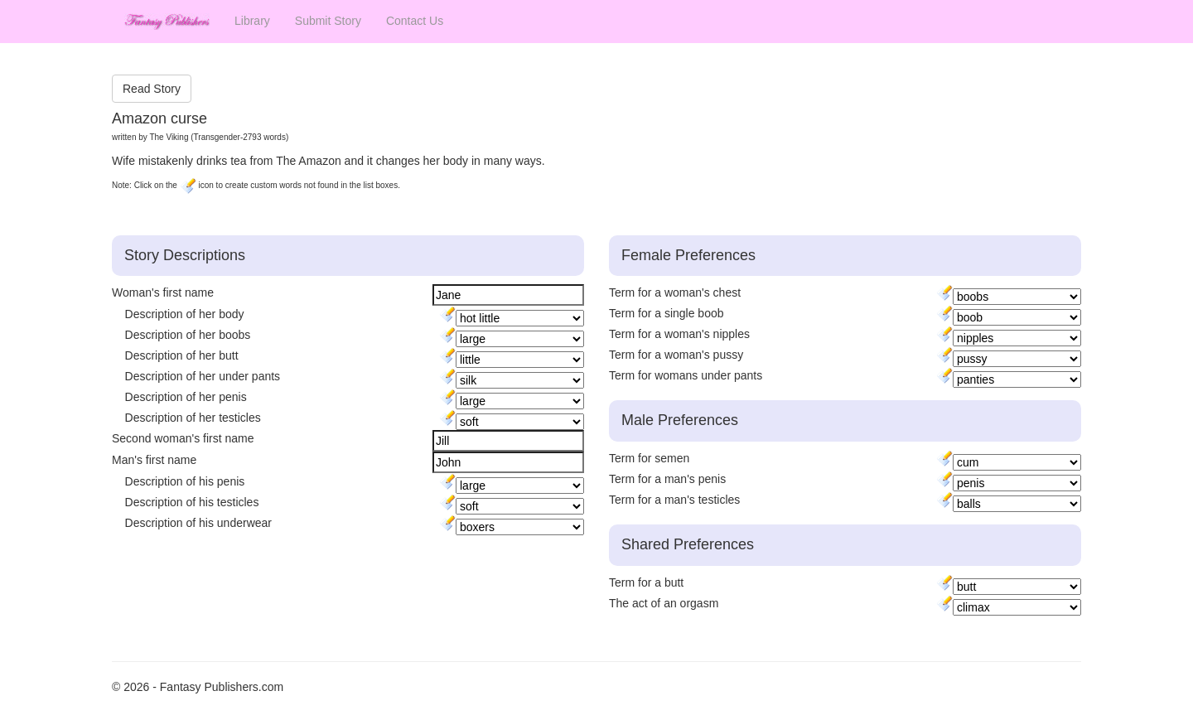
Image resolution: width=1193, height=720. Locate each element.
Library (252, 20)
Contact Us (414, 20)
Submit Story (328, 20)
